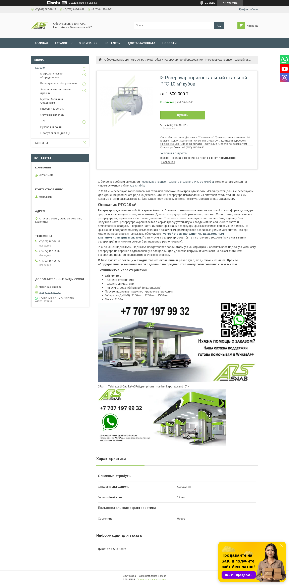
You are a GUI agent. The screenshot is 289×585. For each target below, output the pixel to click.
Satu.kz (162, 576)
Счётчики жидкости (52, 114)
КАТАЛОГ (61, 43)
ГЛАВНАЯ (41, 43)
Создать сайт (76, 2)
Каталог (40, 67)
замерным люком (128, 237)
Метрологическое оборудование (51, 75)
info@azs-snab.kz (50, 292)
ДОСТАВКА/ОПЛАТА (141, 43)
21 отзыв (210, 2)
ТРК (42, 120)
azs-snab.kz (137, 185)
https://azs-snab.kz (50, 286)
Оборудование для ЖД (55, 133)
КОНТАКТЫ (112, 43)
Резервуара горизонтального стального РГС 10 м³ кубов (178, 181)
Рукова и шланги (51, 126)
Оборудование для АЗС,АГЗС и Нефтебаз (132, 59)
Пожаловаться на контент (151, 579)
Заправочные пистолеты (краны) (55, 91)
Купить (182, 115)
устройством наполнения (182, 233)
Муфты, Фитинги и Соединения (51, 101)
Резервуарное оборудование (183, 59)
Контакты (41, 142)
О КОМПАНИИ (88, 43)
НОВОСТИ (169, 43)
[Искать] (219, 25)
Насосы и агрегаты (52, 108)
